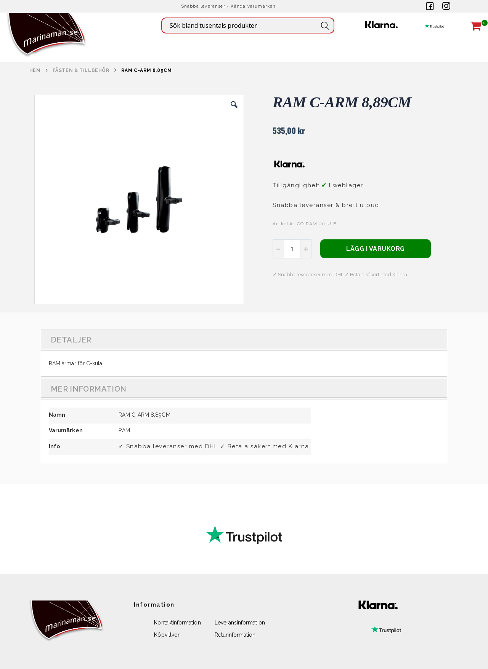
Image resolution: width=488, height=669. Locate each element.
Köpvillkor (167, 635)
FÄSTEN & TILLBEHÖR (81, 70)
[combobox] (248, 25)
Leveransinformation (240, 623)
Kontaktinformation (177, 623)
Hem (35, 70)
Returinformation (235, 635)
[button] (234, 110)
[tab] (244, 339)
